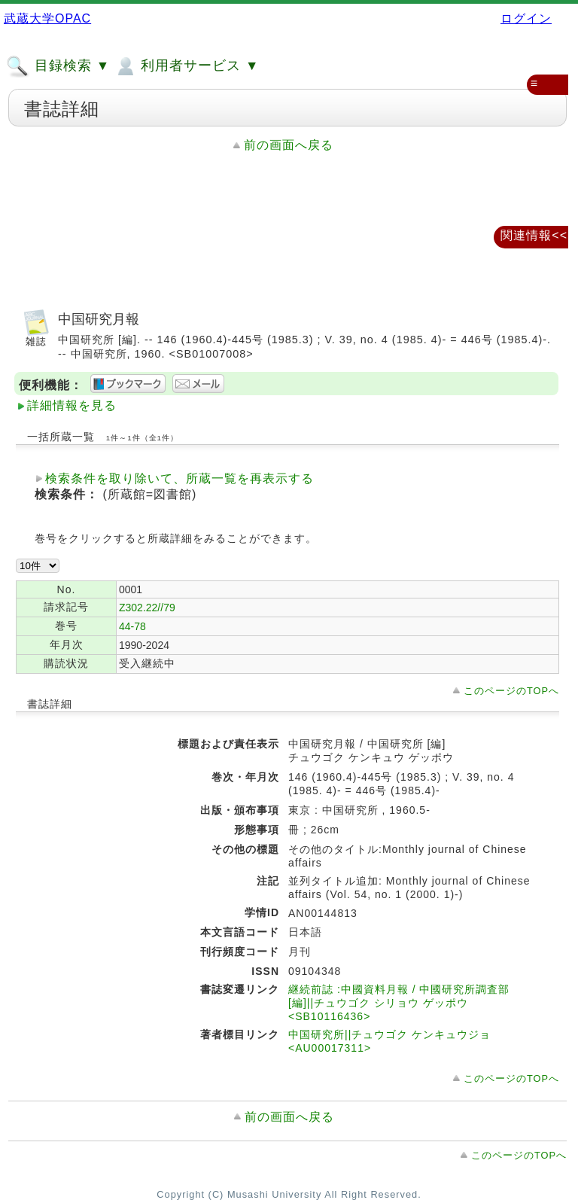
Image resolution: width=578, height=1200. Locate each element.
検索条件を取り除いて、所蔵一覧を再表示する (179, 478)
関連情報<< (533, 235)
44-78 (132, 626)
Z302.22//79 (147, 608)
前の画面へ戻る (288, 145)
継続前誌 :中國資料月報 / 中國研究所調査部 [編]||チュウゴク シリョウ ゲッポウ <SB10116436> (399, 1002)
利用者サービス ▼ (186, 66)
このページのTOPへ (511, 690)
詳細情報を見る (72, 405)
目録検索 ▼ (58, 66)
